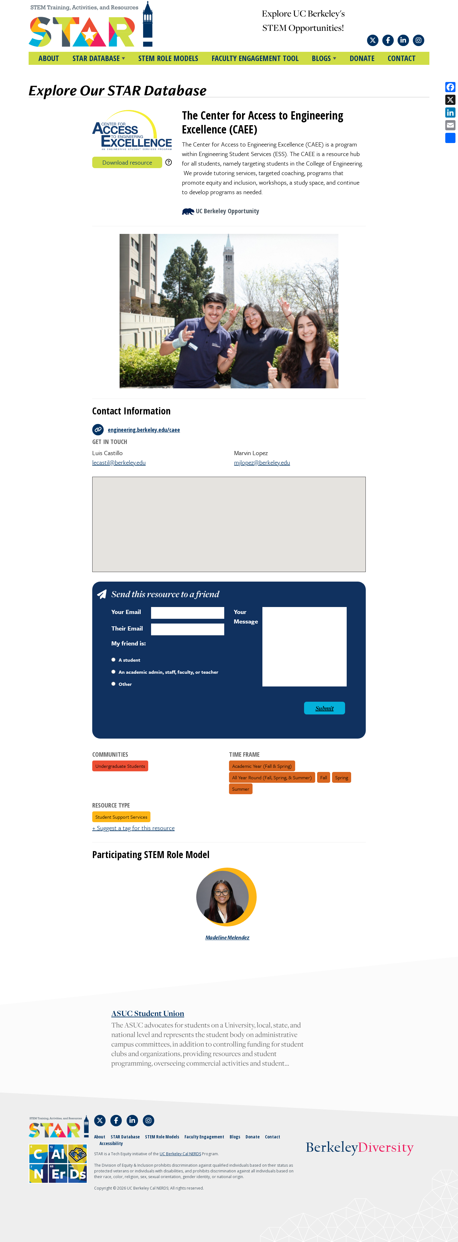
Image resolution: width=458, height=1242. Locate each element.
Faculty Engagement (204, 1137)
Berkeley (359, 1148)
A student (125, 659)
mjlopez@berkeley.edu (262, 462)
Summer (240, 788)
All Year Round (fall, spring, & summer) (272, 777)
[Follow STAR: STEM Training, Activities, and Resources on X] (372, 40)
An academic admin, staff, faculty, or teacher (164, 671)
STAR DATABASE (96, 58)
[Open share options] (450, 138)
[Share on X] (450, 99)
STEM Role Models (168, 58)
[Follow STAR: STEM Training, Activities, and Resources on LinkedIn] (403, 40)
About (48, 58)
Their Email (127, 628)
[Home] (103, 24)
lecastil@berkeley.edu (119, 462)
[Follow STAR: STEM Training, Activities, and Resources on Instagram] (418, 40)
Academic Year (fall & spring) (262, 765)
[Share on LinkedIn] (450, 112)
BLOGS (321, 58)
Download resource (127, 162)
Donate (362, 58)
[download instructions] (168, 162)
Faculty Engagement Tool (255, 58)
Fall (323, 777)
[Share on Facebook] (450, 87)
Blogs (235, 1137)
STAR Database (125, 1137)
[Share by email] (450, 125)
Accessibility (111, 1143)
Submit (325, 708)
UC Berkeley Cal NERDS (180, 1154)
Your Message (246, 616)
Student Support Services (121, 816)
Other (121, 683)
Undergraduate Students (120, 765)
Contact (402, 58)
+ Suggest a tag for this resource (133, 827)
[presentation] (159, 714)
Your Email (126, 611)
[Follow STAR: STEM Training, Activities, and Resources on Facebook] (388, 40)
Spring (341, 777)
